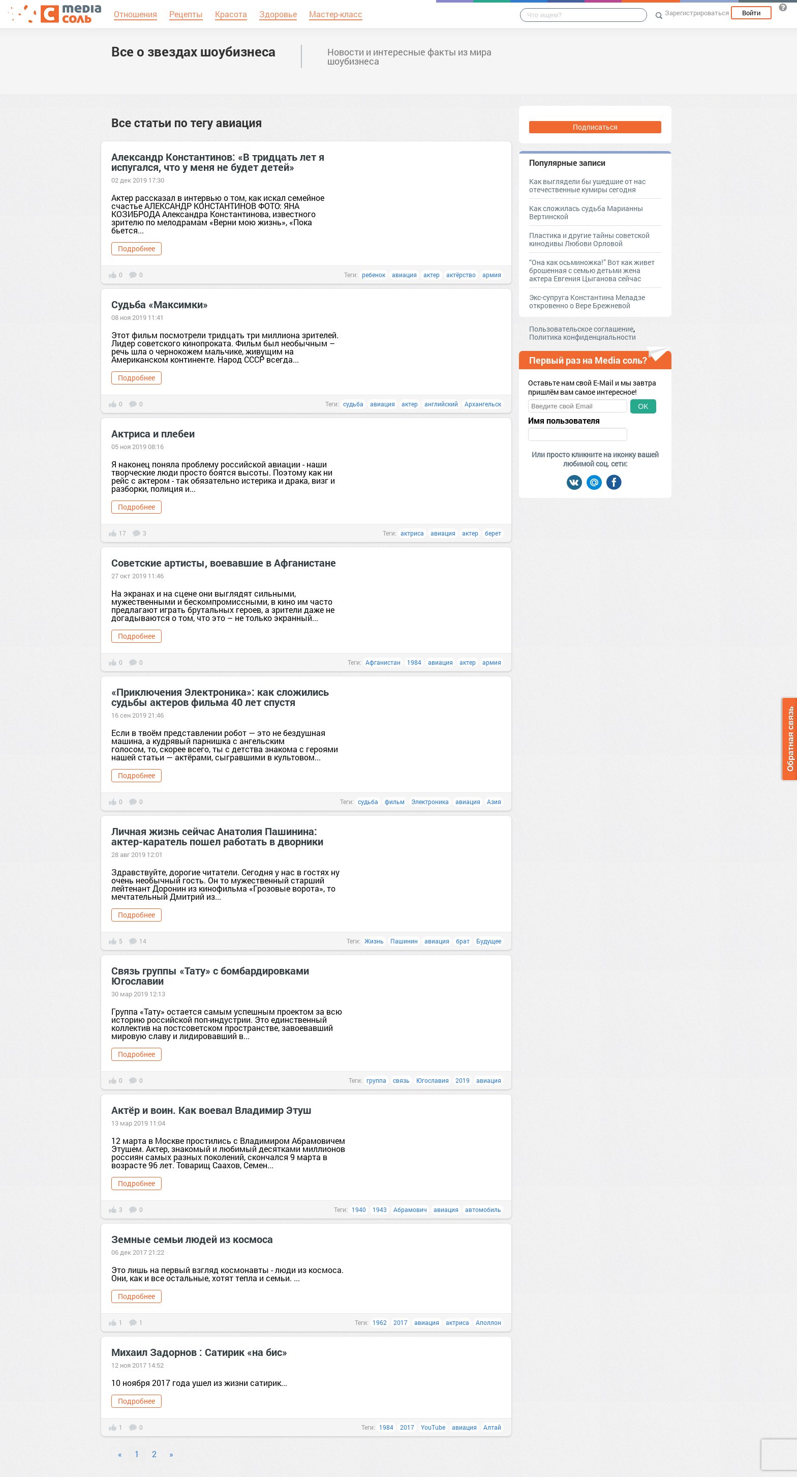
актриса (412, 533)
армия (491, 275)
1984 (414, 662)
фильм (395, 801)
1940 (359, 1209)
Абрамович (410, 1209)
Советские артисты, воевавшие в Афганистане (223, 562)
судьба (353, 404)
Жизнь (374, 941)
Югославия (432, 1080)
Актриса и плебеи (153, 433)
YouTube (433, 1427)
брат (463, 941)
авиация (404, 275)
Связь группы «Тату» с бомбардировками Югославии (210, 975)
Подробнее (136, 248)
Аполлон (488, 1322)
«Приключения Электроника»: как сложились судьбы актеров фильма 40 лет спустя (220, 697)
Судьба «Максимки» (159, 304)
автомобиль (483, 1209)
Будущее (488, 941)
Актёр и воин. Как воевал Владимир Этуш (211, 1110)
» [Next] (171, 1454)
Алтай (492, 1427)
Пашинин (404, 941)
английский (441, 404)
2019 (462, 1080)
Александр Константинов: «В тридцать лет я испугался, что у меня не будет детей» (217, 162)
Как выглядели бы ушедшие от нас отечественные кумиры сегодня (587, 185)
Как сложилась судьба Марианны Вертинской (586, 212)
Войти (751, 12)
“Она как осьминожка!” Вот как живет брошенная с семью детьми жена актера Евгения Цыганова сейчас (592, 270)
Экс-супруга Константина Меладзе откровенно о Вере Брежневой (587, 301)
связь (401, 1080)
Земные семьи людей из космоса (192, 1239)
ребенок (373, 275)
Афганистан (383, 662)
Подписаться (595, 127)
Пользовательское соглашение (581, 329)
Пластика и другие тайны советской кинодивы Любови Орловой (589, 239)
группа (376, 1080)
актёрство (461, 275)
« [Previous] (120, 1454)
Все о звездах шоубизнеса (193, 51)
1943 (380, 1209)
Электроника (430, 801)
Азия (494, 801)
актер (431, 275)
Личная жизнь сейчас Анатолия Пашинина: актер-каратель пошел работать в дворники (217, 836)
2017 (400, 1322)
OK (643, 406)
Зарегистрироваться (697, 12)
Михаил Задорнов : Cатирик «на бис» (199, 1352)
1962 (380, 1322)
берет (493, 533)
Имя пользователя (564, 420)
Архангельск (483, 404)
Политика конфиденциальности (582, 337)
